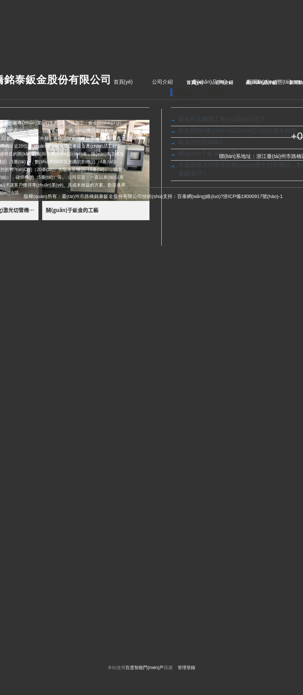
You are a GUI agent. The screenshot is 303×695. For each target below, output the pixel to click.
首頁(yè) (123, 82)
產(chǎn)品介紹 (261, 82)
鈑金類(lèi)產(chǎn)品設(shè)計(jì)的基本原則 (237, 130)
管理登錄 (186, 667)
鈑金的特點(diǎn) (200, 142)
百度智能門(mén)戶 (144, 667)
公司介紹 (162, 82)
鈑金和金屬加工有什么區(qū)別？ (222, 119)
